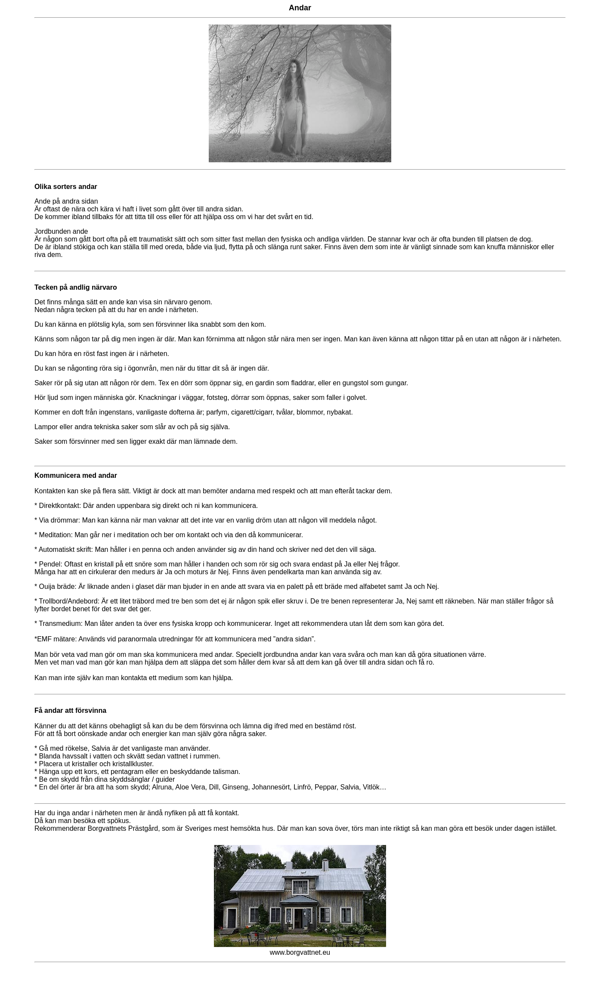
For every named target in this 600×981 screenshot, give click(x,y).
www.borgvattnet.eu (300, 952)
